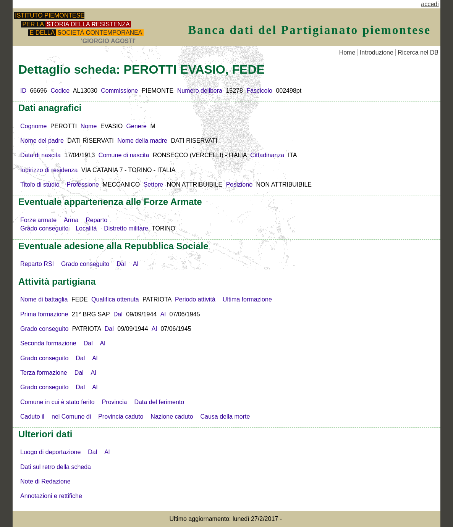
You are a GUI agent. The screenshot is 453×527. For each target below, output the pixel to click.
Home (347, 52)
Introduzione (376, 52)
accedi (429, 4)
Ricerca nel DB (418, 52)
